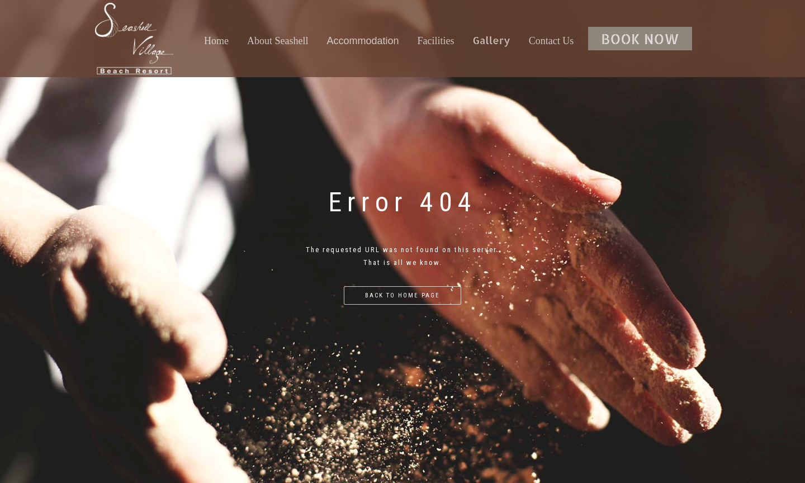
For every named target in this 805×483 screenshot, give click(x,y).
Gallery (491, 40)
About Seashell (278, 40)
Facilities (436, 40)
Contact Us (551, 40)
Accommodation (363, 40)
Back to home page (402, 295)
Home (216, 40)
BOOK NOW (640, 38)
